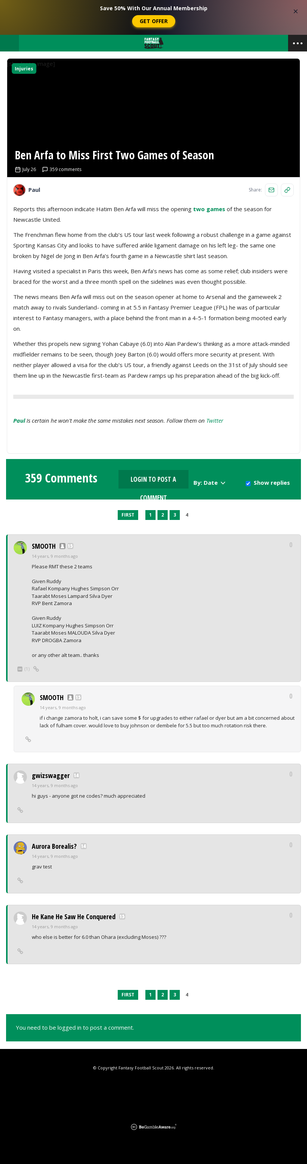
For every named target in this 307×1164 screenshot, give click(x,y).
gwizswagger (51, 775)
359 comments (61, 170)
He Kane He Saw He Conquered (73, 916)
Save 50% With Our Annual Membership (153, 8)
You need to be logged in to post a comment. (75, 1027)
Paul (19, 420)
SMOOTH (44, 546)
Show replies (272, 482)
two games (209, 209)
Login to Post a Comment (153, 482)
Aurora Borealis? (54, 846)
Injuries (24, 68)
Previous (112, 515)
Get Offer (154, 21)
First (128, 515)
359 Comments (61, 478)
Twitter (214, 420)
